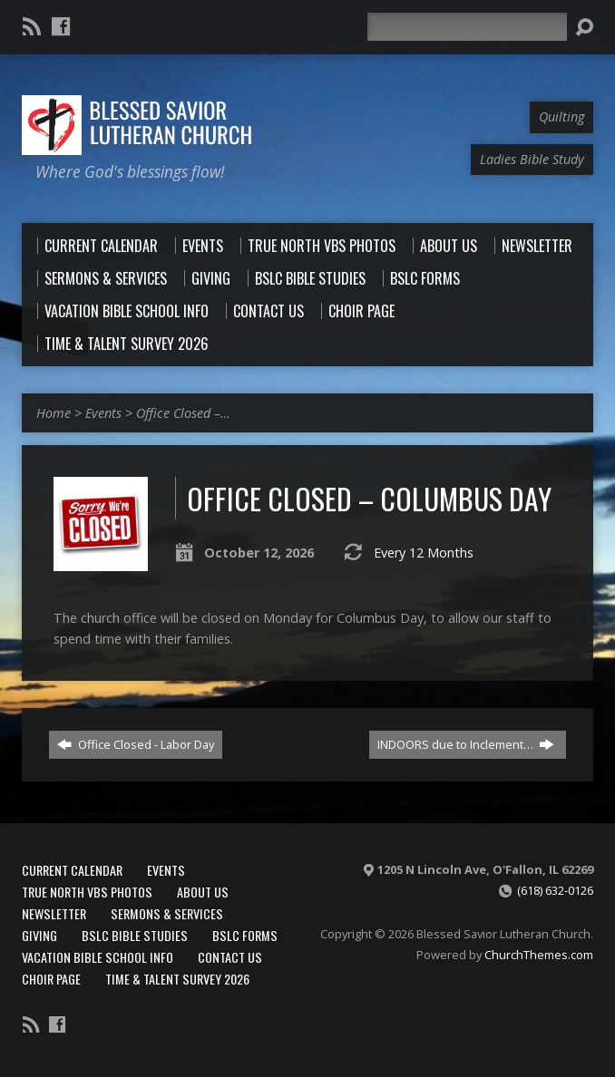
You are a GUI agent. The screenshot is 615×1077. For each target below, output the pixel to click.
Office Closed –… (183, 413)
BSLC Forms (245, 935)
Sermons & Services (167, 913)
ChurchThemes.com (538, 954)
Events (103, 413)
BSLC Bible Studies (135, 935)
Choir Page (51, 978)
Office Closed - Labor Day (135, 744)
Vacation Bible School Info (97, 956)
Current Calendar (72, 869)
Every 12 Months (423, 552)
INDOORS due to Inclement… (465, 744)
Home (53, 413)
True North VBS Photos (87, 891)
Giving (39, 935)
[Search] (467, 27)
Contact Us (230, 956)
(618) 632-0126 (555, 890)
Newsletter (54, 913)
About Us (203, 891)
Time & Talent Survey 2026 (177, 978)
